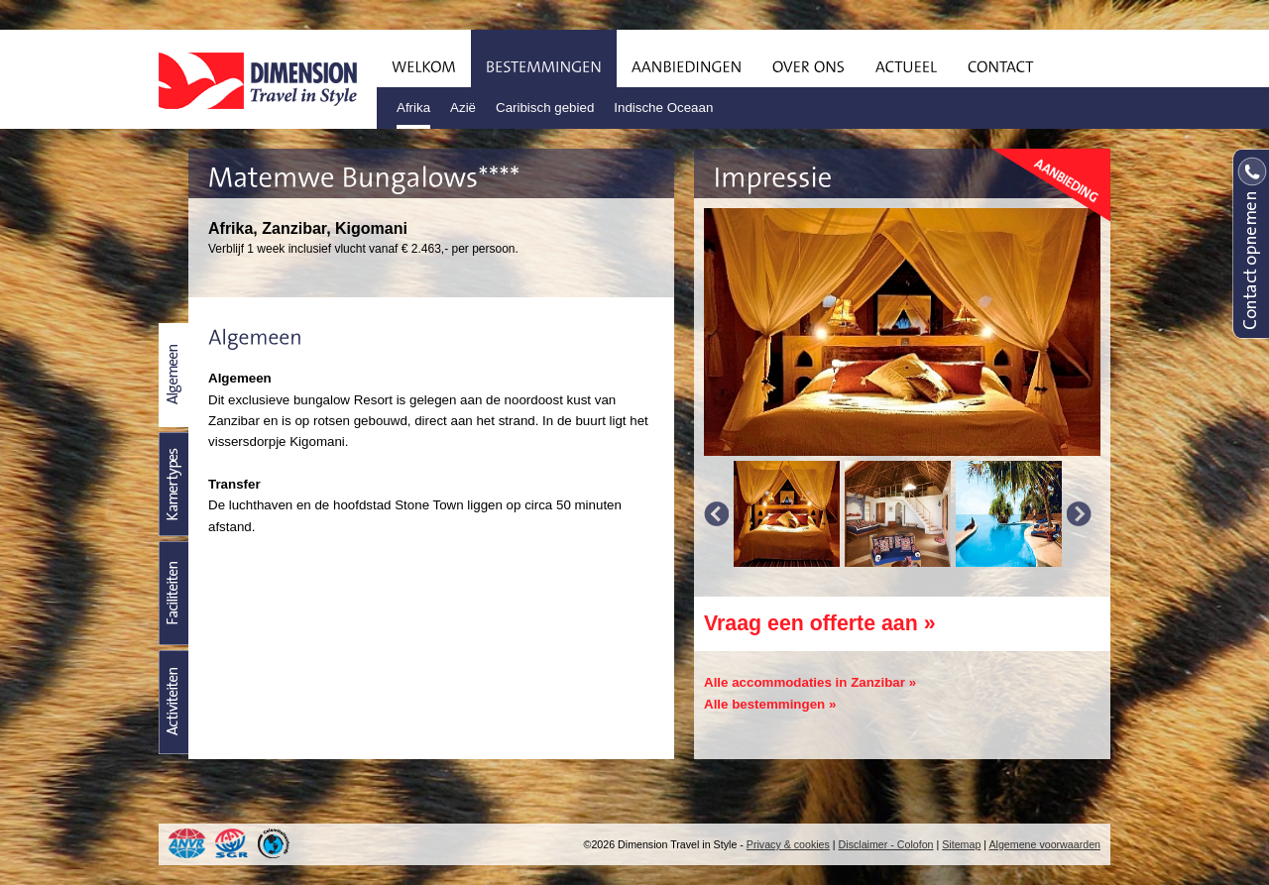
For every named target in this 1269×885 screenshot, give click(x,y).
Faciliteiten (173, 593)
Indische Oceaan (663, 107)
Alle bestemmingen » (770, 704)
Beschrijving (173, 375)
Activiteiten (173, 702)
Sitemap (961, 844)
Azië (463, 107)
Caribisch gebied (545, 107)
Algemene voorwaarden (1044, 844)
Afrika (413, 107)
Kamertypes (173, 484)
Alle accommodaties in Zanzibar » (810, 682)
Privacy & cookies (788, 844)
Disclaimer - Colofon (886, 844)
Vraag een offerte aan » (820, 623)
